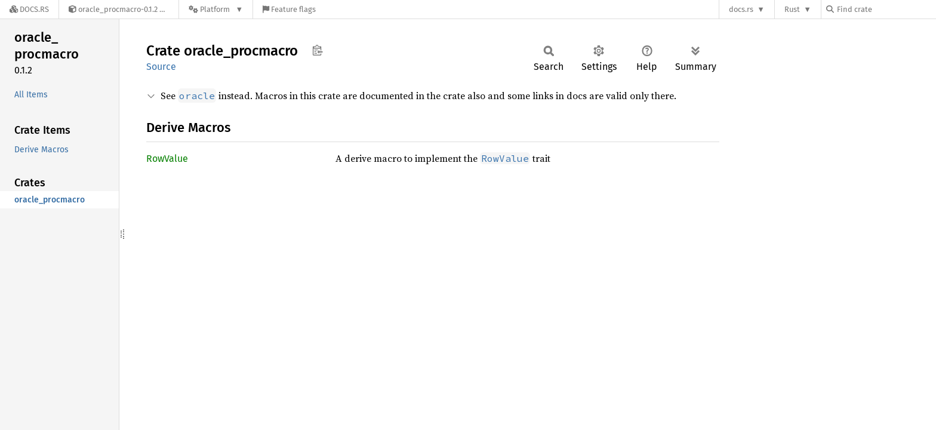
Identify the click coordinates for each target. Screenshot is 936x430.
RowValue (167, 158)
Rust (792, 9)
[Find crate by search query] (886, 9)
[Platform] (216, 9)
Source (161, 66)
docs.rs (741, 9)
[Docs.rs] (29, 9)
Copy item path (317, 50)
